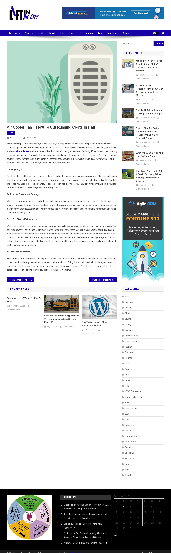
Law (100, 33)
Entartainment (86, 33)
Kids (127, 399)
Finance (128, 354)
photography (131, 433)
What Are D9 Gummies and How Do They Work (149, 151)
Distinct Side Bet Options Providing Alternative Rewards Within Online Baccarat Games (148, 130)
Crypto (128, 315)
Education (129, 326)
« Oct (116, 532)
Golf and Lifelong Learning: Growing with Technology (149, 108)
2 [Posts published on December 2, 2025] (123, 503)
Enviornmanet (131, 338)
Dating (128, 321)
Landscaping (131, 405)
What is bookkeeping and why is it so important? (104, 280)
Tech (62, 33)
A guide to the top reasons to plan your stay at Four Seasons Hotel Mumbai (150, 88)
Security (129, 444)
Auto (17, 33)
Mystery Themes (78, 550)
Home (72, 33)
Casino (128, 304)
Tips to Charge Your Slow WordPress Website (94, 324)
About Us (160, 550)
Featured (129, 349)
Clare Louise (32, 138)
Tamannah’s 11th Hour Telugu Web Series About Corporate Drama (22, 280)
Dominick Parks (13, 310)
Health (41, 33)
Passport (129, 427)
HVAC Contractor (133, 388)
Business (29, 33)
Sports (126, 33)
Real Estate (112, 33)
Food (127, 360)
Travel (52, 33)
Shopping (129, 449)
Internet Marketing (133, 394)
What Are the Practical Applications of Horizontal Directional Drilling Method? (61, 319)
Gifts (127, 371)
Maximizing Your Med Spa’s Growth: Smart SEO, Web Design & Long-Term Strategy (149, 66)
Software (129, 455)
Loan (127, 416)
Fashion (128, 343)
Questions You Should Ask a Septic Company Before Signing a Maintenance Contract (150, 173)
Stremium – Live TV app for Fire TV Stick (24, 300)
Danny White (67, 327)
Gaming (128, 366)
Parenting (129, 422)
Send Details (147, 550)
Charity (128, 310)
